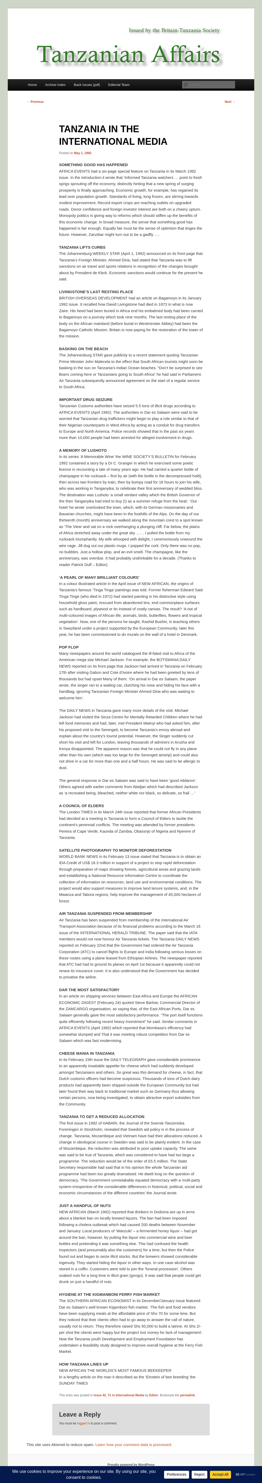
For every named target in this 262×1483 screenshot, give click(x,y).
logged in (83, 1423)
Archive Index (55, 85)
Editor (153, 1395)
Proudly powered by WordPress (130, 1465)
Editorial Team (118, 85)
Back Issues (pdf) (87, 85)
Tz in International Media (126, 1395)
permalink (187, 1395)
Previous (35, 102)
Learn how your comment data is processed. (133, 1444)
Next (230, 102)
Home (32, 85)
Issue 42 (99, 1395)
